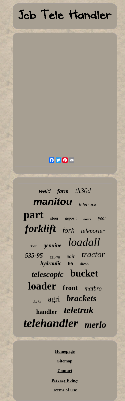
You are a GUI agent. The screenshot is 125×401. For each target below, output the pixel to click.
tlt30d (83, 190)
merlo (95, 325)
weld (45, 191)
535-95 (34, 255)
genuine (52, 245)
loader (42, 286)
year (102, 218)
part (33, 215)
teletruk (79, 310)
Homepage (65, 351)
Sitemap (65, 360)
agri (54, 299)
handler (46, 311)
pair (71, 256)
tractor (93, 254)
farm (63, 191)
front (70, 288)
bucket (84, 273)
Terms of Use (65, 389)
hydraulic (50, 263)
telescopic (48, 274)
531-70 (55, 257)
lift (70, 263)
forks (37, 301)
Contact (64, 370)
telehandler (51, 323)
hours (87, 219)
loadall (84, 242)
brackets (82, 298)
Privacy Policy (65, 380)
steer (54, 218)
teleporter (93, 231)
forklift (40, 228)
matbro (93, 288)
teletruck (87, 204)
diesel (84, 264)
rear (33, 245)
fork (68, 230)
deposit (71, 218)
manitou (52, 201)
